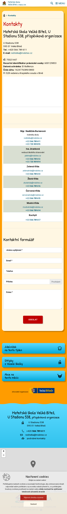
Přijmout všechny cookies (33, 498)
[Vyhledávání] (52, 3)
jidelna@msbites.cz (33, 156)
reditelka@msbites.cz (21, 53)
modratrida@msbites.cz (33, 207)
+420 (32, 141)
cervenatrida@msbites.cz (33, 195)
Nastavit (33, 505)
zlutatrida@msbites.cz (32, 183)
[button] (4, 451)
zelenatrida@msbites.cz (33, 171)
